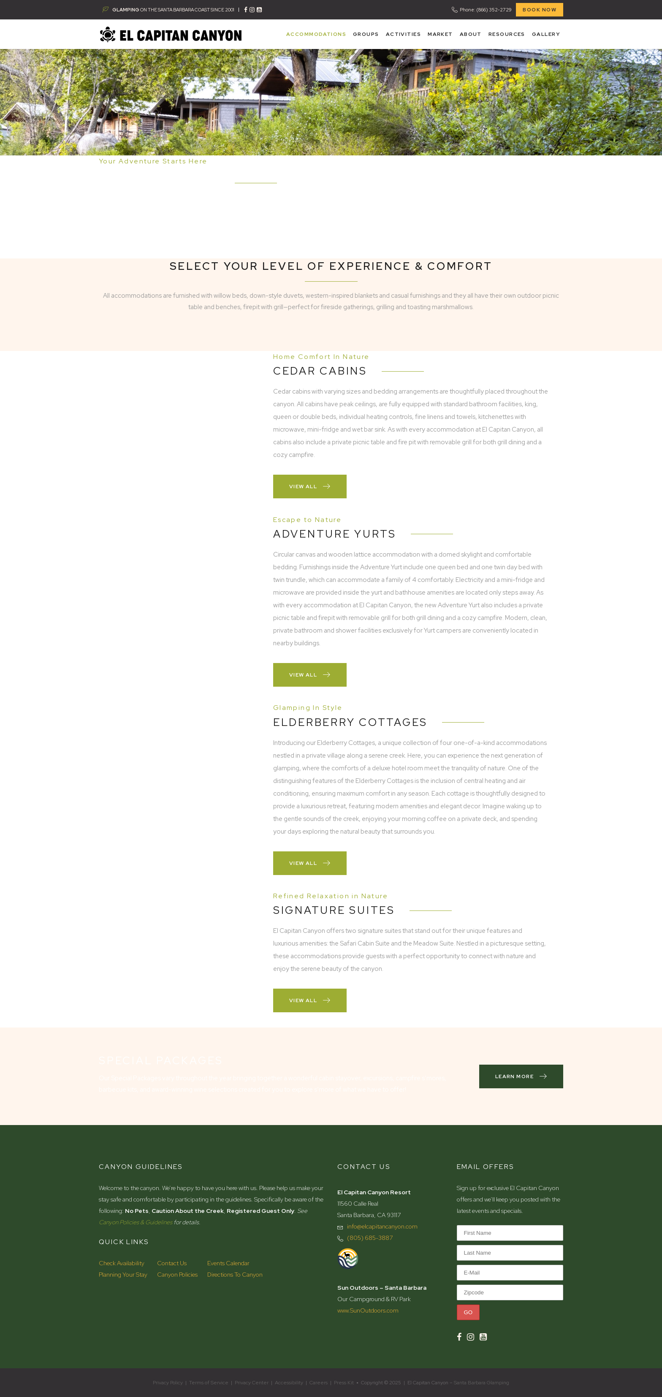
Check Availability (121, 1263)
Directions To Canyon (235, 1274)
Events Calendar (228, 1263)
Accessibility (289, 1382)
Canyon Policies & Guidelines (135, 1222)
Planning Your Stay (123, 1274)
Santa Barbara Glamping (481, 1382)
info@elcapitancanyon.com (382, 1226)
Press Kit (344, 1382)
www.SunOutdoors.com (368, 1310)
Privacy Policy (168, 1382)
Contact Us (172, 1263)
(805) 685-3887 (370, 1238)
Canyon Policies (177, 1274)
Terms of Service (208, 1382)
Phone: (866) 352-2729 (486, 10)
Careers (318, 1382)
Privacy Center (252, 1382)
